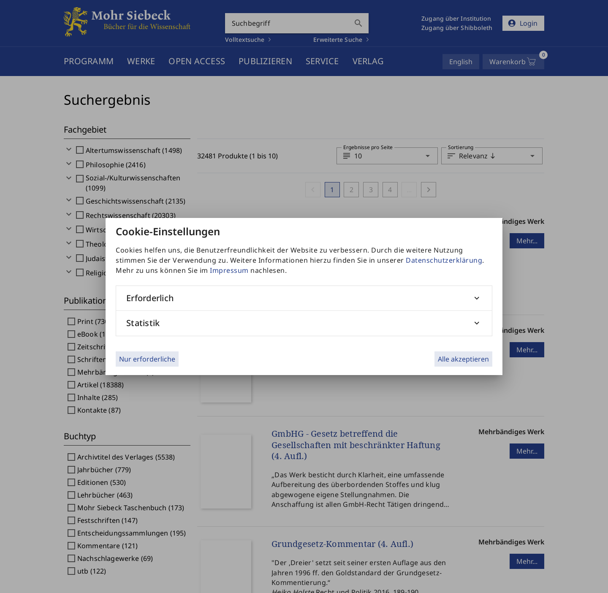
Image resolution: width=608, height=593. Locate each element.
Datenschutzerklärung (444, 260)
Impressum (229, 270)
